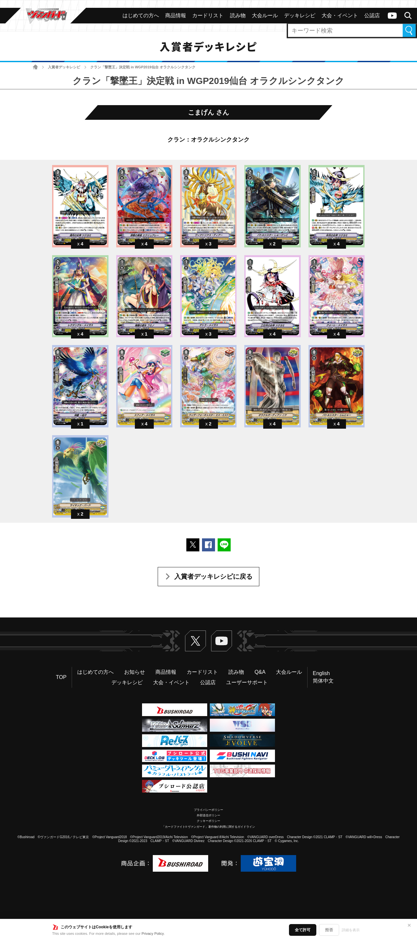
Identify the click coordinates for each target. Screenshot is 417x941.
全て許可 (302, 930)
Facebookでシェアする (208, 544)
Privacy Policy (153, 933)
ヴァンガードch (392, 15)
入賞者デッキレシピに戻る (213, 576)
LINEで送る (224, 544)
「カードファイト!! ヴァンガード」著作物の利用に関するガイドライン (208, 826)
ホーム (35, 67)
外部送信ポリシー (208, 815)
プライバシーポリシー (208, 809)
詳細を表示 (351, 930)
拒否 (329, 930)
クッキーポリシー (208, 821)
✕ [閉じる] (409, 925)
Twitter (195, 640)
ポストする (192, 544)
